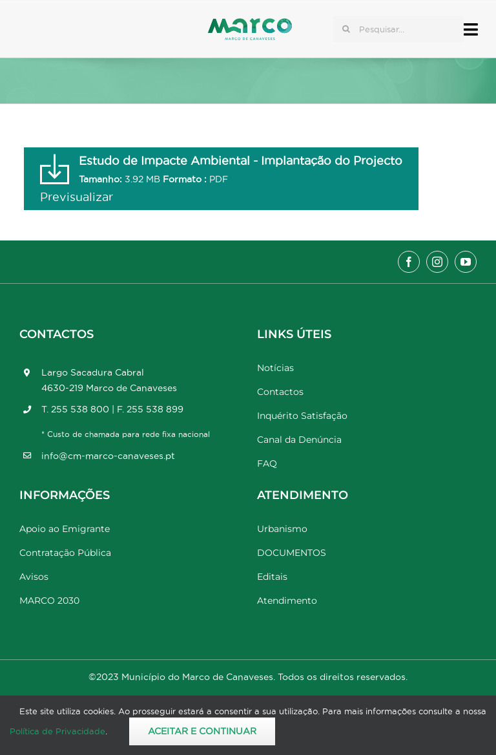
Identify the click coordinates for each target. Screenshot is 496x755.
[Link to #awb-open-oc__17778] (471, 29)
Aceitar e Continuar (202, 731)
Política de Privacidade (57, 731)
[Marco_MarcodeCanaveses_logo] (250, 23)
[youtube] (466, 262)
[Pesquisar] (346, 29)
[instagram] (437, 262)
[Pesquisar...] (398, 29)
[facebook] (409, 262)
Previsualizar (76, 197)
